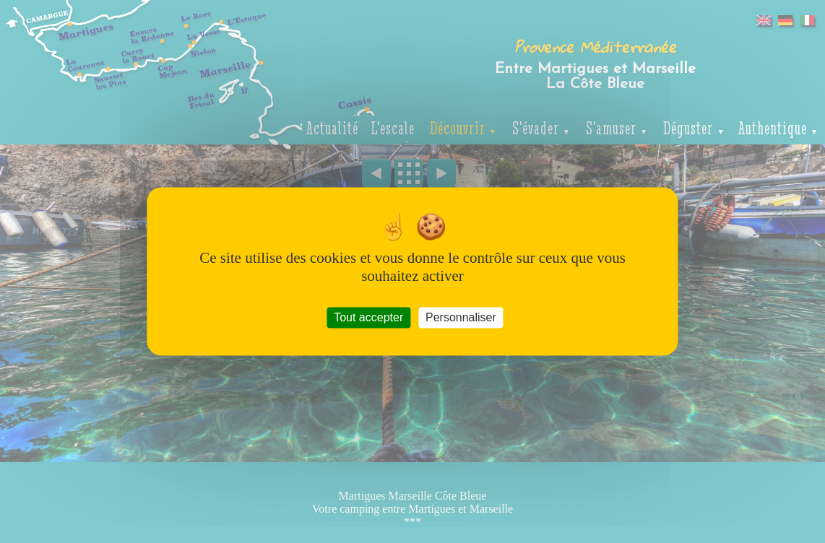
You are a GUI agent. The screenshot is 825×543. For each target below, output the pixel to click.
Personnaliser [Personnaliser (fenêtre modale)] (461, 317)
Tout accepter (368, 317)
